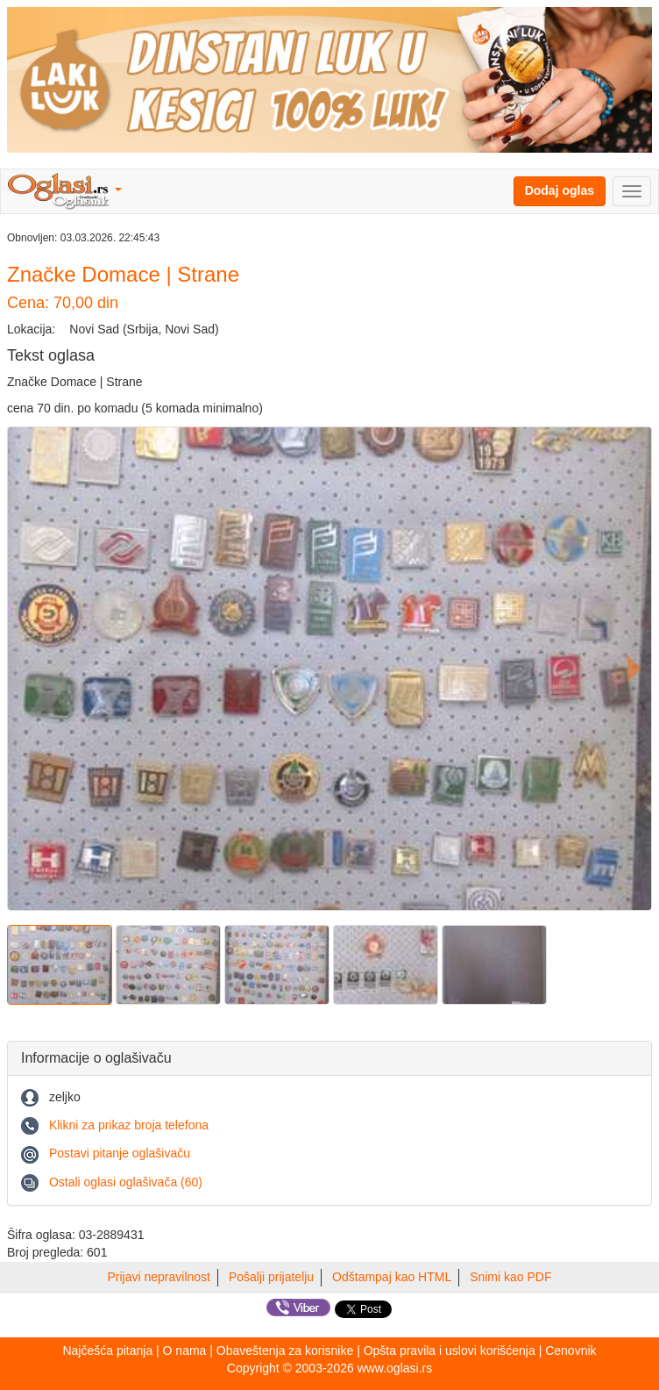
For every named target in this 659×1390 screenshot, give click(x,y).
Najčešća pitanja (107, 1350)
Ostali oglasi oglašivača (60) (125, 1182)
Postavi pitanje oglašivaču (119, 1153)
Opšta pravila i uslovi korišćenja (449, 1350)
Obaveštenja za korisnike (284, 1350)
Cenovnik (570, 1350)
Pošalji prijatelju (271, 1277)
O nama (185, 1350)
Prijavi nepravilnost (159, 1277)
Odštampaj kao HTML (391, 1277)
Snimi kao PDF (510, 1277)
